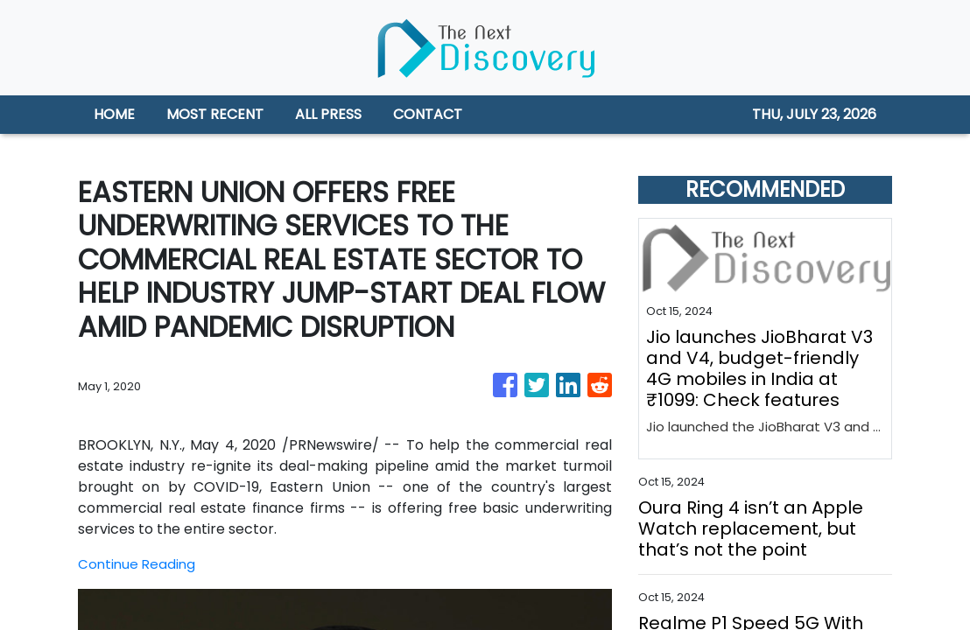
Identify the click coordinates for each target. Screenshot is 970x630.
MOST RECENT (215, 114)
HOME (114, 114)
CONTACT (427, 114)
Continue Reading (138, 564)
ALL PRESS (328, 114)
